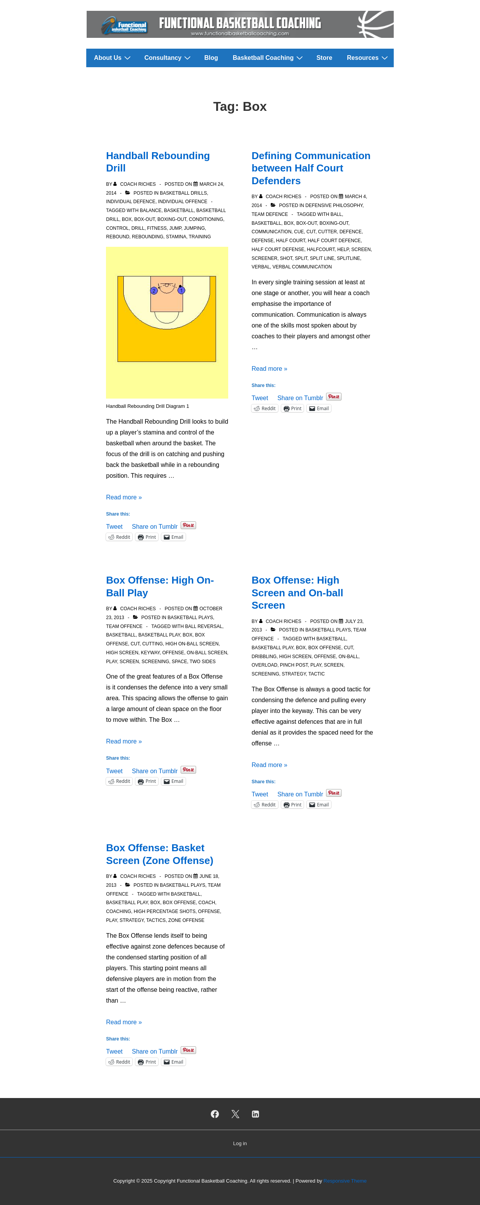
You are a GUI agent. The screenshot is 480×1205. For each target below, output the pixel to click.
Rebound (117, 236)
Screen (361, 249)
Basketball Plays (190, 617)
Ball (336, 214)
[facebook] (214, 1114)
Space (179, 661)
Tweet (114, 525)
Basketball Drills (183, 193)
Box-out (144, 219)
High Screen (122, 652)
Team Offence (124, 626)
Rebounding (147, 236)
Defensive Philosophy (334, 205)
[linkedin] (255, 1114)
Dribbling (264, 656)
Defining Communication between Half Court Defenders (311, 168)
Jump (175, 228)
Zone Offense (186, 920)
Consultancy (168, 57)
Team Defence (269, 214)
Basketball (179, 210)
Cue (299, 231)
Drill (138, 228)
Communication (271, 231)
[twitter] (235, 1114)
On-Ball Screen (207, 652)
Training (200, 236)
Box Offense (324, 647)
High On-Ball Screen (192, 644)
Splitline (348, 258)
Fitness (157, 228)
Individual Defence (130, 201)
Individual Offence (183, 201)
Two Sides (202, 661)
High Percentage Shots (165, 911)
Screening (155, 661)
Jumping (194, 228)
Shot (286, 258)
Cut (310, 231)
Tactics (156, 920)
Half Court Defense (277, 249)
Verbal (260, 267)
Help (343, 249)
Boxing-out (171, 219)
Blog (211, 57)
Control (117, 228)
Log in (240, 1143)
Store (324, 57)
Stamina (176, 236)
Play (111, 661)
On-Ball (348, 656)
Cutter (327, 231)
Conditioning (206, 219)
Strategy (294, 674)
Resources (368, 57)
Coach (206, 902)
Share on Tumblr (155, 525)
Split (301, 258)
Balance (150, 210)
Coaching (118, 911)
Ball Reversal (203, 626)
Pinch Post (294, 665)
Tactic (316, 674)
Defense (262, 240)
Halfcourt (321, 249)
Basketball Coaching (269, 57)
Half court (290, 240)
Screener (264, 258)
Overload (264, 665)
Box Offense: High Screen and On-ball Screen (297, 592)
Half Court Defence (334, 240)
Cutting (152, 644)
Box (127, 219)
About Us (113, 57)
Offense (173, 652)
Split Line (322, 258)
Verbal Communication (302, 267)
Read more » (124, 497)
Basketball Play (159, 635)
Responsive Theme (345, 1181)
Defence (351, 231)
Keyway (150, 652)
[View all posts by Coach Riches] (135, 184)
